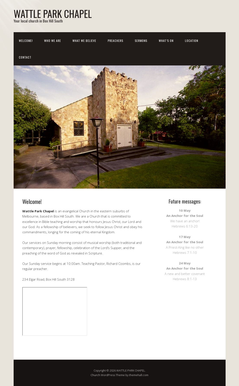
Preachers (115, 40)
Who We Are (52, 40)
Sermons (141, 40)
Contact (25, 57)
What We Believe (84, 40)
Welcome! (26, 40)
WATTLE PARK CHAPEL (53, 13)
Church (95, 375)
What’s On (166, 40)
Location (191, 40)
